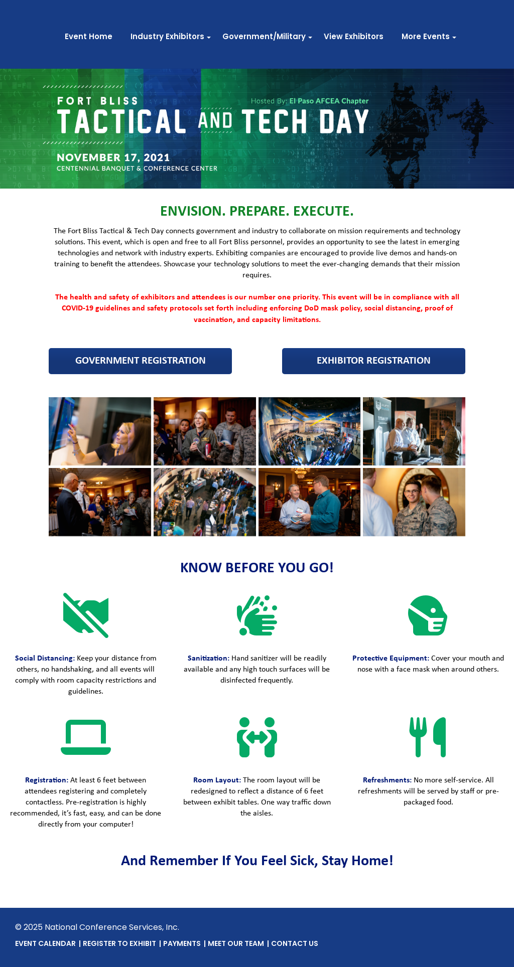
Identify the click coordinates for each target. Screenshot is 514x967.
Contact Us (294, 944)
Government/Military (264, 37)
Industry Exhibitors (167, 37)
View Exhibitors (353, 37)
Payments (182, 944)
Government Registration (140, 361)
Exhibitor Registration (374, 361)
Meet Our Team (236, 944)
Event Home (88, 37)
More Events (426, 37)
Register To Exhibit (119, 944)
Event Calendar (45, 944)
